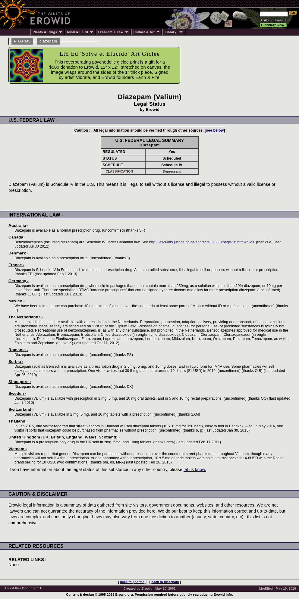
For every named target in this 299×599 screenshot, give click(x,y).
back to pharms (132, 582)
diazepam (48, 41)
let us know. (195, 469)
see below (215, 130)
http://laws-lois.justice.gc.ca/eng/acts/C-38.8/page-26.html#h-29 (201, 242)
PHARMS (22, 41)
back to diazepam (165, 582)
